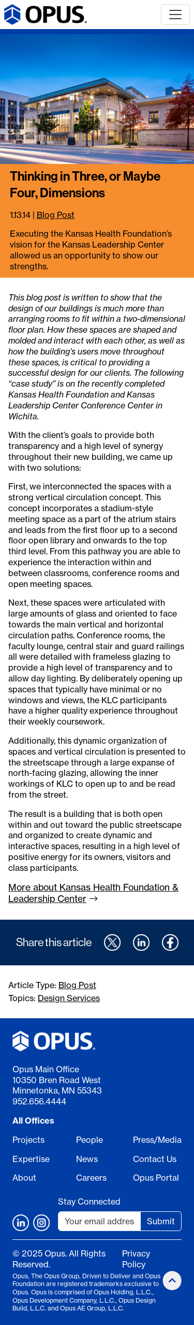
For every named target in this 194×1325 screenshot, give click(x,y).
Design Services (69, 998)
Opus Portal (156, 1177)
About (24, 1177)
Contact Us (154, 1159)
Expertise (31, 1159)
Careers (91, 1177)
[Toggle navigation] (175, 14)
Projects (28, 1140)
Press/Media (157, 1140)
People (89, 1140)
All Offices (33, 1120)
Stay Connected (89, 1201)
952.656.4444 (39, 1101)
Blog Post (55, 215)
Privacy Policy (136, 1258)
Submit (161, 1221)
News (87, 1159)
